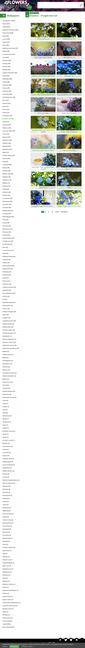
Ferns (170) (6, 109)
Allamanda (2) (7, 510)
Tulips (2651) (6, 26)
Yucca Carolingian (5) (9, 464)
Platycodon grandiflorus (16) (11, 348)
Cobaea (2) (6, 517)
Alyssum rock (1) (7, 559)
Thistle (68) (6, 189)
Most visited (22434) (8, 627)
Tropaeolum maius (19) (9, 320)
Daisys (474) (6, 42)
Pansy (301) (6, 75)
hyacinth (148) (7, 124)
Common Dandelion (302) (10, 72)
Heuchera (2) (6, 532)
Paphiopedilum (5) (8, 461)
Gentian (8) (6, 406)
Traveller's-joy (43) (8, 241)
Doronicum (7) (7, 422)
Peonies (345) (6, 66)
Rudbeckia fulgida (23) (9, 302)
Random (64, 212)
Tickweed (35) (7, 259)
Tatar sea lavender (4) (9, 483)
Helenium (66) (7, 192)
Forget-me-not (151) (8, 118)
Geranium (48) (7, 226)
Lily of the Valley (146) (9, 131)
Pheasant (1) (6, 615)
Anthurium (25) (7, 284)
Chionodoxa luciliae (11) (10, 373)
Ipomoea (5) (6, 455)
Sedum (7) (5, 434)
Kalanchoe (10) (7, 394)
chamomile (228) (7, 94)
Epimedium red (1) (8, 569)
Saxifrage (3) (6, 498)
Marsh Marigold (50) (8, 216)
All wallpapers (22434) (9, 20)
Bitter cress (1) (7, 566)
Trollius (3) (6, 501)
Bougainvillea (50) (8, 210)
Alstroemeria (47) (7, 229)
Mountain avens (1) (8, 608)
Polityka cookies (27, 646)
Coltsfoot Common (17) (9, 333)
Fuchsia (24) (6, 296)
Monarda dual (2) (7, 538)
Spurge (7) (6, 437)
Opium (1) (5, 611)
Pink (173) (5, 106)
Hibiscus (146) (7, 128)
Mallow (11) (6, 379)
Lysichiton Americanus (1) (10, 605)
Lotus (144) (6, 134)
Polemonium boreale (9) (9, 397)
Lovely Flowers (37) (8, 250)
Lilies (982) (6, 36)
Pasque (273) (6, 88)
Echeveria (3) (6, 489)
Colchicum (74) (7, 180)
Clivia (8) (5, 403)
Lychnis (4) (6, 477)
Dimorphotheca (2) (8, 523)
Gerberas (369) (7, 60)
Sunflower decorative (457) (10, 48)
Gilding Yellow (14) (8, 354)
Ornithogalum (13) (8, 360)
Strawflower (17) (7, 336)
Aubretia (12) (6, 366)
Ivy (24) (5, 299)
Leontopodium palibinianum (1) (12, 602)
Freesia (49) (6, 222)
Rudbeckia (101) (7, 149)
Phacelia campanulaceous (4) (11, 480)
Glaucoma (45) (7, 232)
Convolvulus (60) (7, 198)
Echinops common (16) (9, 342)
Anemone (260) (7, 91)
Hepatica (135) (7, 143)
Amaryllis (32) (7, 275)
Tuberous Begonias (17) (9, 339)
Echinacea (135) (7, 140)
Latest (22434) (7, 624)
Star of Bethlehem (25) (9, 293)
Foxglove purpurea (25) (9, 287)
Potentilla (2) (6, 541)
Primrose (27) (6, 281)
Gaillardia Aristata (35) (9, 256)
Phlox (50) (5, 219)
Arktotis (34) (6, 262)
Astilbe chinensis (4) (8, 471)
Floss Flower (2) (7, 526)
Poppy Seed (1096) (8, 33)
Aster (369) (6, 57)
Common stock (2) (8, 520)
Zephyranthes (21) (8, 305)
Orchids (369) (6, 63)
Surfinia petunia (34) (8, 265)
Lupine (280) (6, 82)
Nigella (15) (6, 351)
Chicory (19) (6, 308)
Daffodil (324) (6, 69)
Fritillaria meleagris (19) (9, 311)
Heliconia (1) (6, 581)
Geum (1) (5, 578)
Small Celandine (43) (8, 238)
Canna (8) (5, 400)
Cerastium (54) (7, 207)
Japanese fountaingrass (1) (10, 590)
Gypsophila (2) (7, 529)
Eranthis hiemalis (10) (9, 391)
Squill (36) (5, 253)
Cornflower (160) (7, 115)
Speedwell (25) (7, 290)
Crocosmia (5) (7, 452)
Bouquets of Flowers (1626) (10, 30)
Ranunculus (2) (7, 550)
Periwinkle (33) (7, 271)
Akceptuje (14, 646)
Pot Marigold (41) (7, 244)
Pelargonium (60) (7, 201)
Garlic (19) (6, 314)
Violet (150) (6, 121)
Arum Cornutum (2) (8, 513)
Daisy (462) (6, 45)
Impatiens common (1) (9, 584)
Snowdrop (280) (7, 85)
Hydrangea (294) (7, 79)
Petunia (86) (6, 167)
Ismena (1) (6, 587)
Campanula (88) (7, 164)
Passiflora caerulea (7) (9, 431)
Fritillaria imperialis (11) (9, 376)
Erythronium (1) (7, 572)
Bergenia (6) (6, 443)
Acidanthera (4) (7, 467)
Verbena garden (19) (8, 324)
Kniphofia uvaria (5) (8, 458)
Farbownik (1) (7, 575)
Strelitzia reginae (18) (9, 330)
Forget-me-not (34, 13)
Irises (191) (6, 100)
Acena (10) (6, 385)
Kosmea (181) (7, 103)
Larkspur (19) (6, 317)
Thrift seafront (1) (8, 618)
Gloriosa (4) (6, 474)
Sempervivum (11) (8, 382)
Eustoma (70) (6, 186)
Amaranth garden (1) (8, 562)
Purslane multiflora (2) (9, 547)
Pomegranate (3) (7, 495)
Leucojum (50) (7, 213)
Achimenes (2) (7, 507)
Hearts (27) (6, 278)
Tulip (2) (5, 553)
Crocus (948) (6, 39)
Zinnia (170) (6, 112)
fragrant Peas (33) (8, 268)
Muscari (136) (6, 137)
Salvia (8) (5, 412)
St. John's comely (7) (9, 440)
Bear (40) (5, 247)
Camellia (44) (6, 235)
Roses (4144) (6, 23)
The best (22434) (7, 621)
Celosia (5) (6, 449)
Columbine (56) (7, 204)
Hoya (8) (5, 409)
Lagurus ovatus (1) (8, 599)
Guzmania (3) (6, 492)
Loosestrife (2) (7, 535)
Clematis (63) (6, 195)
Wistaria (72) (6, 183)
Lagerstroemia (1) (8, 596)
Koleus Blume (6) (7, 446)
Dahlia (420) (6, 51)
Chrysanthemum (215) (9, 97)
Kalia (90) (5, 161)
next (57, 212)
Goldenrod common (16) (10, 345)
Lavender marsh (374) (9, 54)
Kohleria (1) (6, 593)
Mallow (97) (6, 152)
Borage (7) (6, 418)
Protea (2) (5, 544)
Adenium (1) (6, 556)
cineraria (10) (6, 388)
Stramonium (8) (7, 415)
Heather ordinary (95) (9, 155)
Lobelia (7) (6, 428)
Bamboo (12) (6, 369)
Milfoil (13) (6, 357)
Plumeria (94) (6, 158)
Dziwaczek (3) (7, 486)
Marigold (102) (7, 146)
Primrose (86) (6, 170)
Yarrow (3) (5, 504)
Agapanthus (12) (7, 363)
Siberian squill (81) (8, 173)
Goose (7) (5, 425)
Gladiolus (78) (7, 177)
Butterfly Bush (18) (8, 327)
